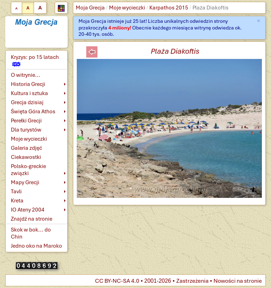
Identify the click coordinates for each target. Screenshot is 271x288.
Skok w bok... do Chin (31, 233)
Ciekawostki (26, 157)
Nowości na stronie (238, 280)
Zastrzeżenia (192, 280)
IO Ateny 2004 (28, 209)
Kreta (17, 200)
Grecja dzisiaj (27, 102)
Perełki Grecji (26, 120)
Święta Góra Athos (33, 111)
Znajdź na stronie (31, 218)
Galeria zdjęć (26, 148)
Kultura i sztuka (29, 93)
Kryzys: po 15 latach (35, 60)
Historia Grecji (28, 84)
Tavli (16, 191)
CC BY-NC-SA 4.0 (117, 280)
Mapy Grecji (25, 182)
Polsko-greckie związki (28, 170)
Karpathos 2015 (168, 7)
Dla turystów (26, 129)
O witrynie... (25, 75)
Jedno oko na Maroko (36, 245)
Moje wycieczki (127, 7)
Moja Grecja (90, 7)
